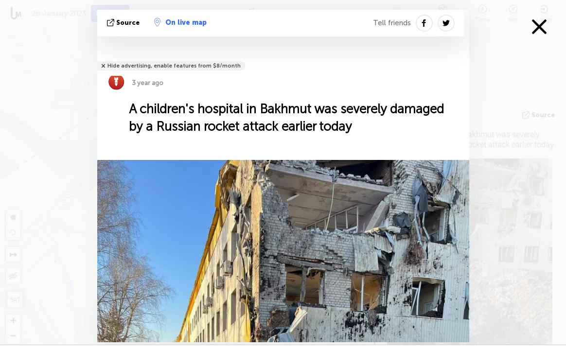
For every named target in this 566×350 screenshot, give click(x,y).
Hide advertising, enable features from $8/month (174, 66)
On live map (180, 22)
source (124, 22)
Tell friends (392, 22)
